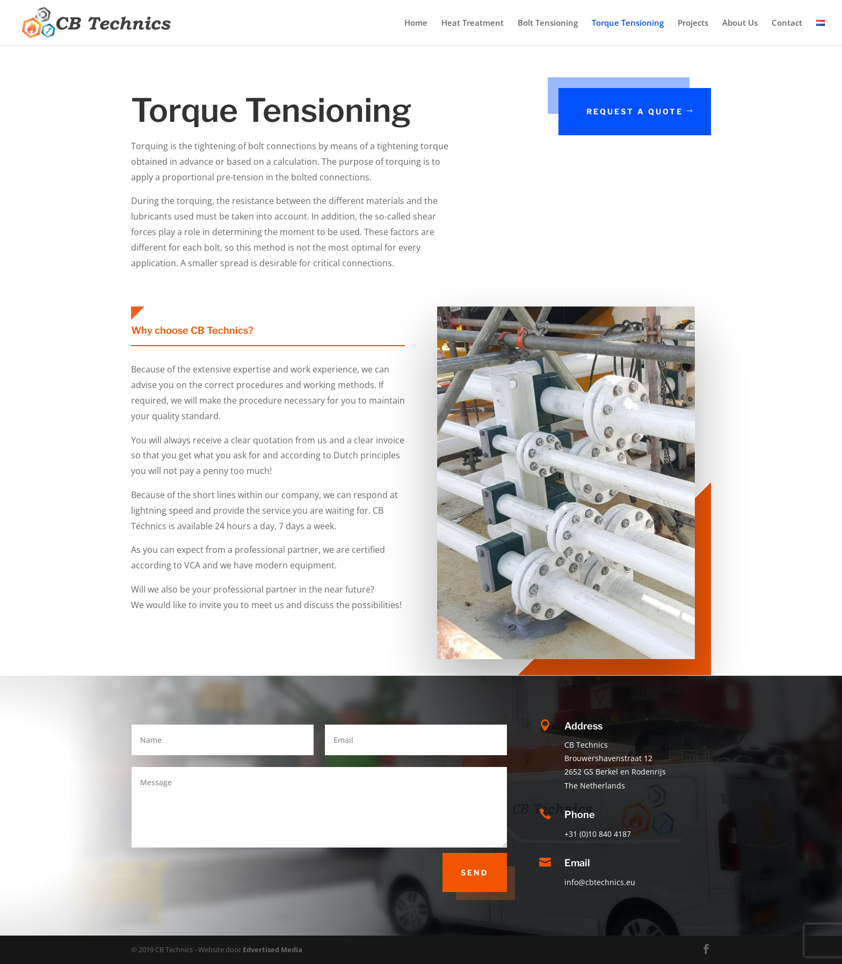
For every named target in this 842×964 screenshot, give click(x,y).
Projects (693, 23)
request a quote (636, 111)
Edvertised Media (272, 949)
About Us (740, 23)
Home (415, 23)
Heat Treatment (472, 23)
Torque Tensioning (628, 23)
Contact (787, 23)
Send (475, 872)
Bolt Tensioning (548, 23)
